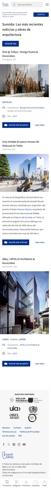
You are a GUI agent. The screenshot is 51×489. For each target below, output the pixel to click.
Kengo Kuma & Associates (32, 107)
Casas (5, 339)
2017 (15, 116)
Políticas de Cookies (8, 17)
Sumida (28, 217)
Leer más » (40, 125)
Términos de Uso (7, 15)
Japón (22, 339)
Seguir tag (10, 43)
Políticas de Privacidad (19, 15)
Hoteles (7, 102)
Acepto (41, 14)
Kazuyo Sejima (24, 209)
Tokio (38, 217)
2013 (15, 353)
